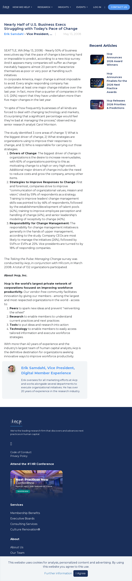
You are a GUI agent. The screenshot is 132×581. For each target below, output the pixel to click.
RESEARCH (44, 7)
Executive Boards (22, 518)
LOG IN (97, 7)
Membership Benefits (25, 513)
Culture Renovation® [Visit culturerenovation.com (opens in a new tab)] (25, 529)
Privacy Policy (19, 456)
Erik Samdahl (14, 34)
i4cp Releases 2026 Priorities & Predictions (116, 104)
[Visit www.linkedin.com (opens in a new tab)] (12, 443)
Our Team (17, 552)
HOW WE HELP (21, 7)
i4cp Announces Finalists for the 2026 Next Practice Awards (117, 83)
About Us (16, 547)
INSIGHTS (63, 7)
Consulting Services (23, 524)
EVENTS (81, 7)
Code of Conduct (20, 452)
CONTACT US (119, 7)
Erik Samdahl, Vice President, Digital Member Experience (48, 370)
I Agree (81, 573)
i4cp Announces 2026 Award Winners (114, 59)
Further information (58, 573)
